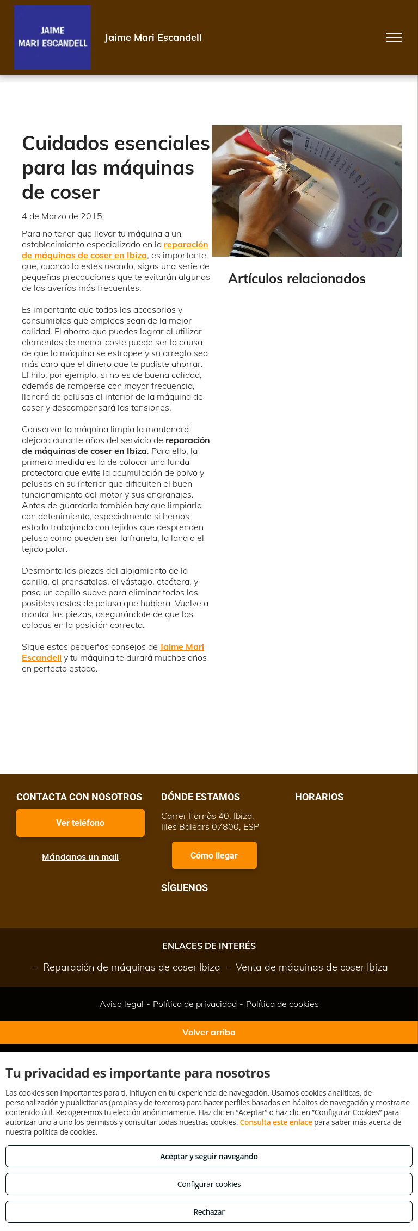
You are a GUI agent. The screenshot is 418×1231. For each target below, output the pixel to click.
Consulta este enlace (275, 1122)
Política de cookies (282, 1003)
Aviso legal (122, 1003)
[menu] (394, 37)
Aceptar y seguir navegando (208, 1156)
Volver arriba (209, 1032)
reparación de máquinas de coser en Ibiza (115, 249)
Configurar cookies (209, 1184)
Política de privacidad (195, 1003)
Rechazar (208, 1212)
